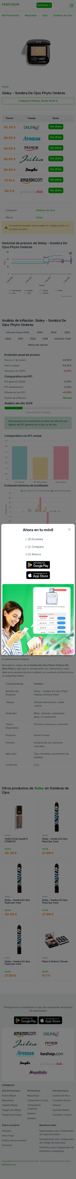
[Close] (69, 529)
